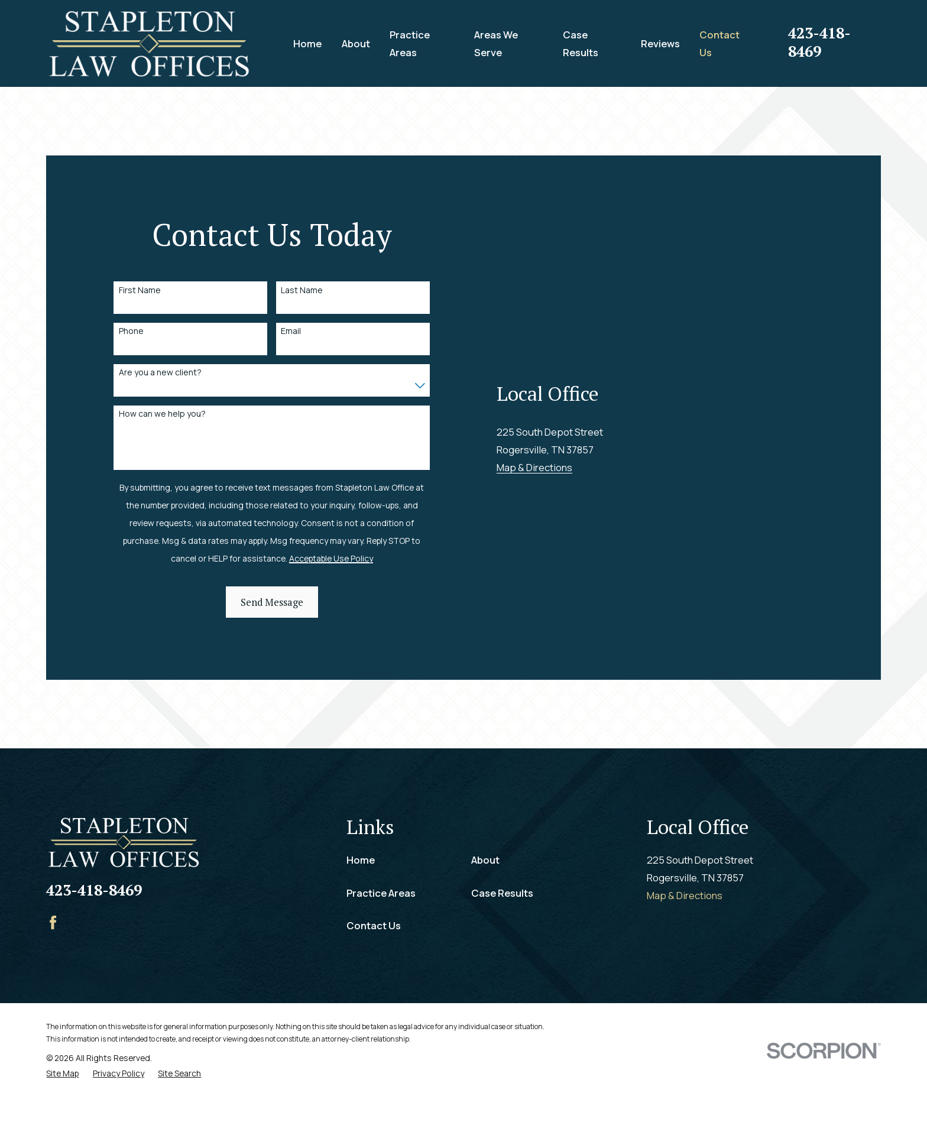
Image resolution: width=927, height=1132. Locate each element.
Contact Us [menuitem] (719, 43)
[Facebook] (53, 957)
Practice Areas (381, 927)
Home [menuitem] (307, 43)
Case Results (502, 927)
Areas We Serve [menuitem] (496, 43)
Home (360, 894)
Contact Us (373, 959)
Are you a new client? (160, 390)
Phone (131, 348)
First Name (140, 308)
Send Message (272, 619)
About (485, 894)
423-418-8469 (819, 42)
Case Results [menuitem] (580, 43)
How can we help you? (162, 431)
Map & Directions (534, 643)
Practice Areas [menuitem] (410, 43)
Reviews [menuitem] (660, 43)
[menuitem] (62, 1106)
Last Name (302, 308)
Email (291, 348)
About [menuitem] (356, 43)
